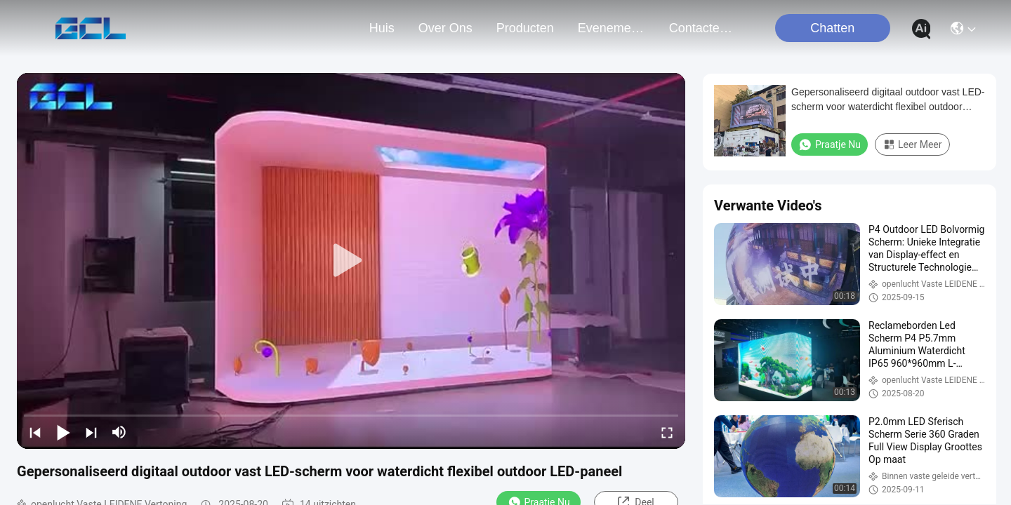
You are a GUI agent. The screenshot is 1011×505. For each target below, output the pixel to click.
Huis (382, 28)
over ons (445, 28)
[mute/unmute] (119, 432)
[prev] (35, 432)
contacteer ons (702, 28)
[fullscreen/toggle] (667, 432)
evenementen (611, 28)
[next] (91, 432)
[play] (351, 260)
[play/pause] (63, 432)
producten (525, 28)
